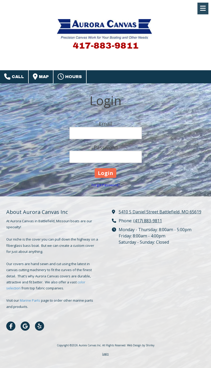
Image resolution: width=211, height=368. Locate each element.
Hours (70, 76)
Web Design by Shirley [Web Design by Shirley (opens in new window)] (140, 345)
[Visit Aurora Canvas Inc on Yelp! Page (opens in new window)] (39, 326)
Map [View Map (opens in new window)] (41, 76)
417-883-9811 (105, 45)
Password (106, 147)
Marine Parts (30, 300)
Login (105, 354)
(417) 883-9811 (147, 221)
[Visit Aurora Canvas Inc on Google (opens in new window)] (25, 326)
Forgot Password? (106, 185)
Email (105, 123)
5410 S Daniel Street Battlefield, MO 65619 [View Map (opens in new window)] (160, 212)
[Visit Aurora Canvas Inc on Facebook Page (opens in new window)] (10, 326)
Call (14, 76)
